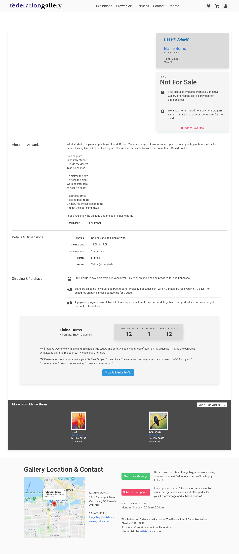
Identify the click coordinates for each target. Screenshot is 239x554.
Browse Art (124, 6)
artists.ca (145, 531)
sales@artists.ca (99, 521)
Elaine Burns (175, 48)
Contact (159, 6)
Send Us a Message (135, 476)
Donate (174, 6)
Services (142, 6)
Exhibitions (104, 6)
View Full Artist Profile (118, 372)
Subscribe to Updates (135, 492)
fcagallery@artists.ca (101, 517)
